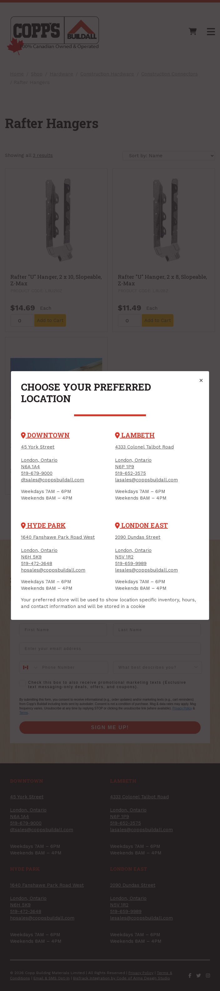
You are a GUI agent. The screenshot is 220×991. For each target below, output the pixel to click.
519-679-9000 (36, 473)
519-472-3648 (36, 563)
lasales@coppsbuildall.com (146, 480)
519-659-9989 (131, 563)
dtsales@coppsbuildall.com (52, 480)
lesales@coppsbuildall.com (146, 570)
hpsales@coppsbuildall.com (53, 570)
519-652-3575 (130, 473)
